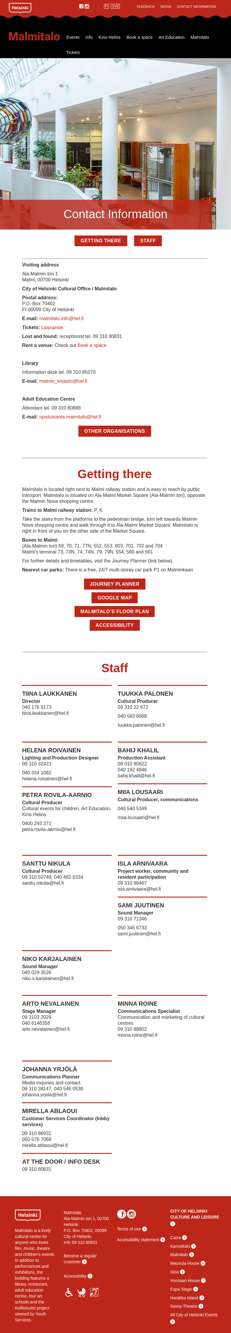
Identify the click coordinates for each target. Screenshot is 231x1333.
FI (106, 6)
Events (73, 37)
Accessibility (115, 625)
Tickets (73, 52)
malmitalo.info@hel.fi (61, 318)
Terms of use (129, 1229)
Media (166, 6)
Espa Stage (181, 1289)
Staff (148, 240)
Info (89, 37)
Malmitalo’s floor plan (114, 611)
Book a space (139, 37)
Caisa (175, 1237)
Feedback (145, 6)
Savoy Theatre (183, 1306)
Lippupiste (52, 327)
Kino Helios (109, 37)
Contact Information (196, 6)
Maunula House (184, 1263)
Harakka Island (184, 1297)
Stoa (174, 1272)
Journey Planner (114, 584)
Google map (114, 597)
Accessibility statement (138, 1239)
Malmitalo (36, 36)
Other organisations (114, 431)
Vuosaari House (185, 1280)
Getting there (100, 240)
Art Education (172, 37)
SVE (115, 6)
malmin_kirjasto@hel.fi (63, 381)
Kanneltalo (180, 1246)
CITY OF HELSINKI (188, 1211)
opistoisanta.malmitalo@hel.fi (70, 416)
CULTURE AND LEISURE (194, 1217)
